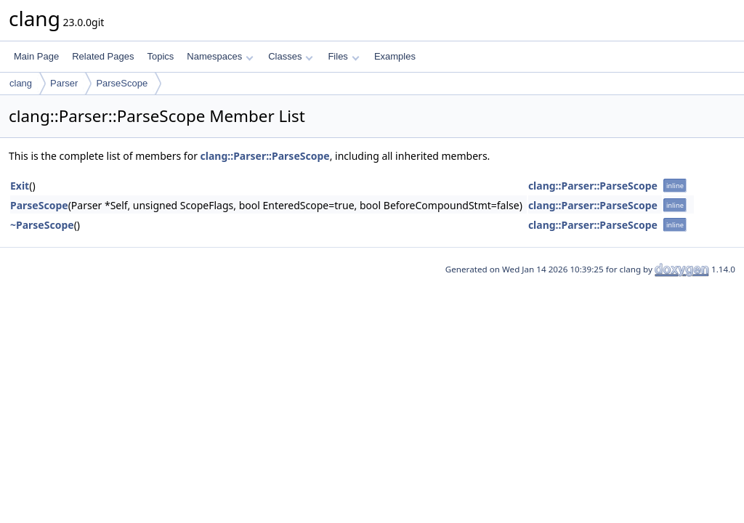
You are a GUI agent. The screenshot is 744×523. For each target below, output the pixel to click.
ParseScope (121, 83)
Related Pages (103, 56)
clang (20, 83)
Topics (160, 56)
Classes (290, 56)
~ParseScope (42, 225)
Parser (64, 83)
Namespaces (220, 56)
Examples (395, 56)
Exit (19, 185)
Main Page (36, 56)
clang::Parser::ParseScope (265, 156)
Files (343, 56)
